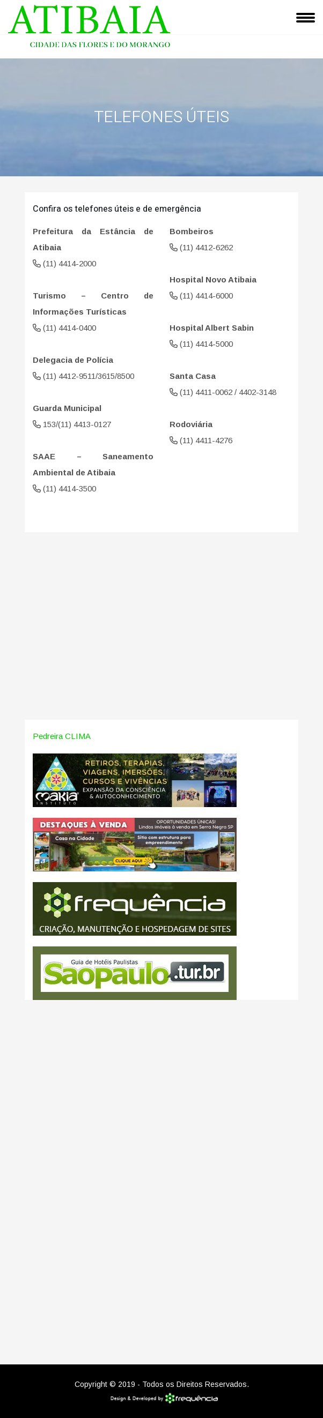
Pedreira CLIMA (62, 736)
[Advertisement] (161, 634)
